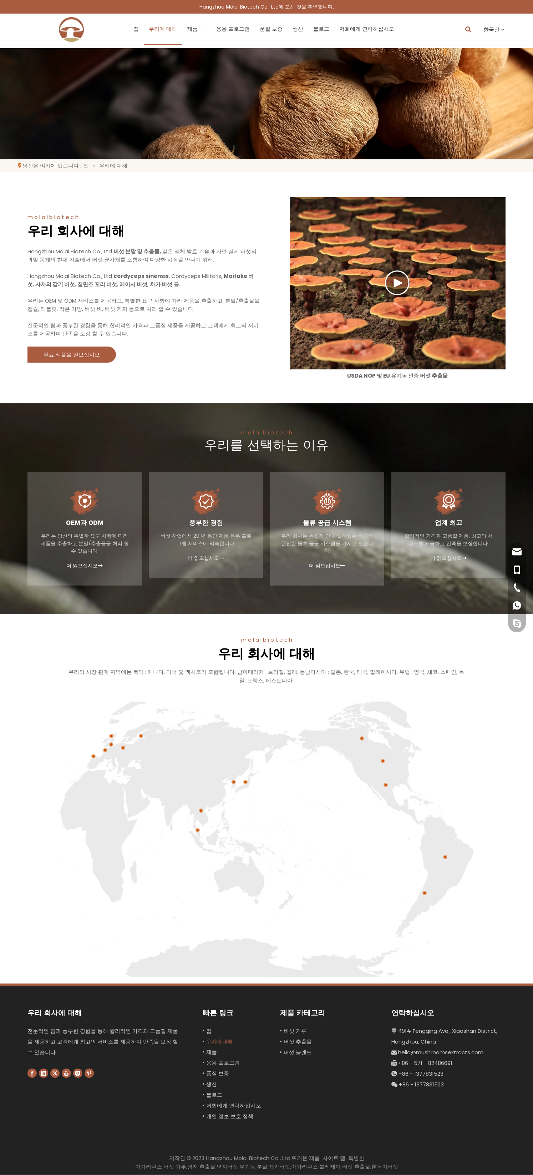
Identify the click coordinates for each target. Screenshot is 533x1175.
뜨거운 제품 (305, 1158)
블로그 (291, 29)
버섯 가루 (295, 1031)
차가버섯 (279, 1167)
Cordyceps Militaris (196, 276)
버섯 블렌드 (298, 1052)
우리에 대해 (133, 29)
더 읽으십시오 (84, 565)
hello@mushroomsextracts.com (437, 1052)
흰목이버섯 (384, 1167)
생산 (268, 29)
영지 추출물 (201, 1167)
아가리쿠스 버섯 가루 (160, 1167)
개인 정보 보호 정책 (229, 1116)
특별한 (356, 1158)
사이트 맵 (334, 1158)
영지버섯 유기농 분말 (242, 1167)
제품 (166, 29)
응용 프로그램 (203, 29)
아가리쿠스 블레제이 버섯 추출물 (330, 1167)
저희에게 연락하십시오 (336, 29)
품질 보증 (241, 29)
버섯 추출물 (298, 1041)
